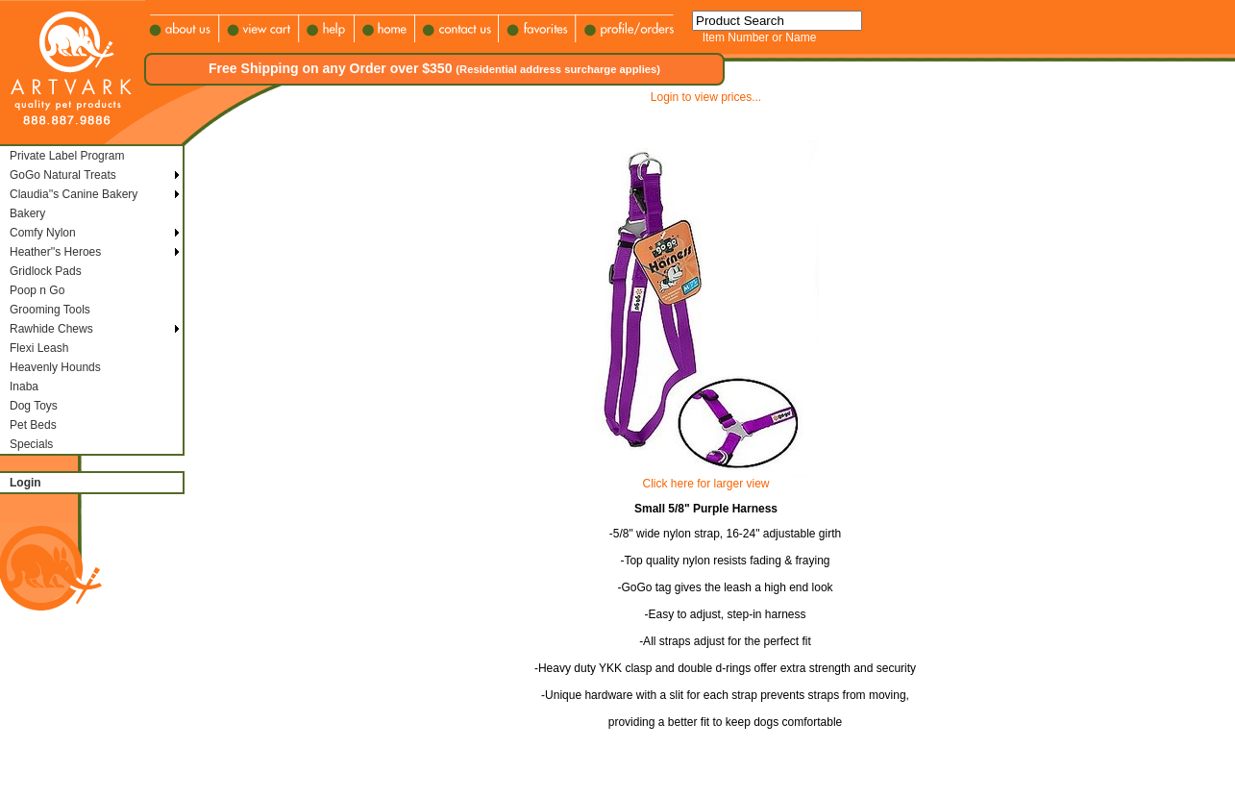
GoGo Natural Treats (63, 175)
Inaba (24, 386)
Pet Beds (33, 425)
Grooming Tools (50, 309)
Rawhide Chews (51, 329)
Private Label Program (67, 155)
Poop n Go (37, 290)
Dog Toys (34, 405)
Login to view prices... (706, 97)
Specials (31, 444)
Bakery (27, 213)
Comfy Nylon (43, 232)
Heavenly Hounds (55, 367)
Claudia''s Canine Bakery (73, 194)
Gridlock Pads (46, 271)
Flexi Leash (39, 348)
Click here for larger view (705, 483)
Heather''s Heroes (55, 252)
